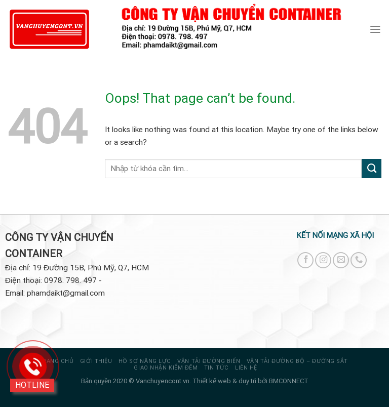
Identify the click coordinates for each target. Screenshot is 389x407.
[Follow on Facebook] (305, 260)
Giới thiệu (96, 361)
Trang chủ (56, 361)
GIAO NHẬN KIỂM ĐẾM (166, 367)
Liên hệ (246, 367)
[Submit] (371, 168)
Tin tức (216, 367)
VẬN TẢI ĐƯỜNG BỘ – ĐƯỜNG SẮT (297, 361)
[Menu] (375, 29)
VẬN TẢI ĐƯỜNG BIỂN (208, 361)
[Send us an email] (341, 260)
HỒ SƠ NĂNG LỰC (145, 361)
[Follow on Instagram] (323, 260)
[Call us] (359, 260)
